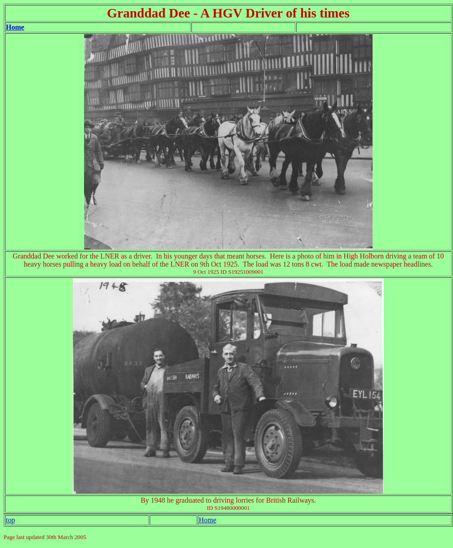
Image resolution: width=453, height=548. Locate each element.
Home (15, 27)
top (10, 520)
